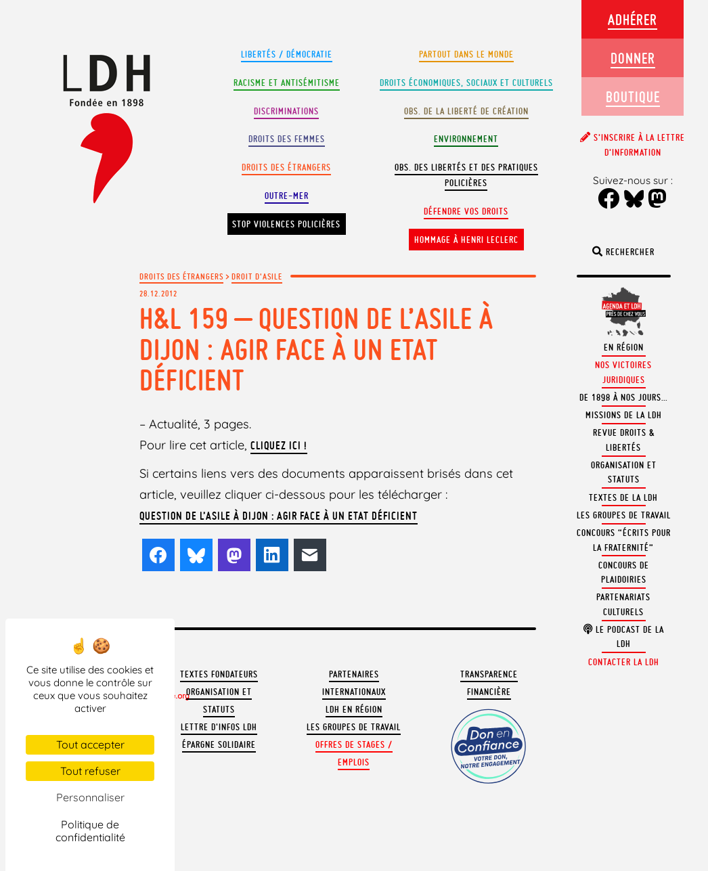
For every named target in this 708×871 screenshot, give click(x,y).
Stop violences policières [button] (286, 224)
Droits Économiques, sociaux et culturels (466, 83)
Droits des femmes (286, 139)
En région (624, 347)
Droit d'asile (256, 276)
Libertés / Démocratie (286, 54)
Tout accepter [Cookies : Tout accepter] (90, 744)
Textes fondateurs (219, 674)
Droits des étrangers (286, 167)
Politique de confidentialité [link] (90, 831)
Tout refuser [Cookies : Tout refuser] (90, 771)
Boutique (633, 96)
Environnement (466, 139)
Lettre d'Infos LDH (219, 727)
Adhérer (632, 19)
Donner (633, 57)
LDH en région (354, 709)
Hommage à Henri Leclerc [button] (466, 240)
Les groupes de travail (354, 727)
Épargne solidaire (219, 745)
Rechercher (623, 252)
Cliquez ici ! (278, 445)
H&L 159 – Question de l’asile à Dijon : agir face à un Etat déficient (316, 349)
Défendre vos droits (466, 211)
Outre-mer (287, 196)
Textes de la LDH (623, 498)
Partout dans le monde (466, 54)
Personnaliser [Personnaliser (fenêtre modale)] (90, 797)
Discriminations (286, 111)
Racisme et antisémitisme (287, 83)
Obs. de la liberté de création (466, 111)
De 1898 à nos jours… (623, 397)
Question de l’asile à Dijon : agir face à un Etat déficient (278, 515)
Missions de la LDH (623, 415)
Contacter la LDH (623, 662)
